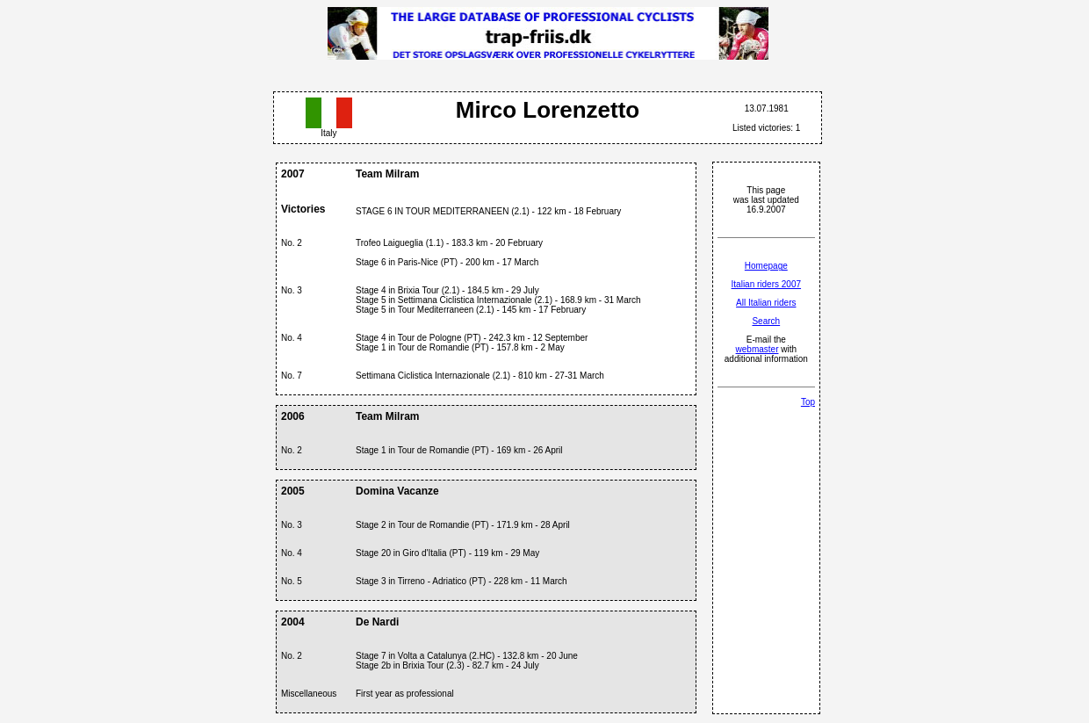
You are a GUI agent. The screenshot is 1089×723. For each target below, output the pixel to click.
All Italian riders (766, 302)
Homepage (766, 266)
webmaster (757, 349)
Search (766, 321)
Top (808, 402)
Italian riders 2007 (767, 284)
